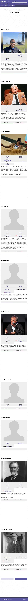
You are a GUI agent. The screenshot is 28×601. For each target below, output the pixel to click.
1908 (20, 487)
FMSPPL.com (10, 599)
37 (8, 161)
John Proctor (5, 260)
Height (23, 3)
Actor (20, 59)
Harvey (7, 107)
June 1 (6, 487)
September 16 (6, 160)
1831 (9, 487)
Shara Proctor (5, 131)
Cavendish (9, 491)
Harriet (7, 443)
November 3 (6, 235)
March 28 (19, 55)
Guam (8, 59)
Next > (21, 578)
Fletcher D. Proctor (7, 529)
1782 (22, 443)
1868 (8, 446)
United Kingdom (19, 110)
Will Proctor (4, 206)
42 (8, 236)
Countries (19, 3)
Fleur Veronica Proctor (8, 380)
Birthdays (10, 3)
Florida (20, 236)
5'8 (8, 164)
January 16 (6, 110)
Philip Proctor (5, 311)
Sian (7, 56)
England (24, 110)
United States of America (21, 235)
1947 (9, 110)
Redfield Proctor (6, 458)
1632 (9, 289)
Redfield (7, 484)
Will (7, 232)
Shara (7, 157)
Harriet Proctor (5, 417)
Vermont (5, 491)
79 (8, 111)
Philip (7, 337)
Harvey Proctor (5, 81)
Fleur (7, 405)
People (3, 3)
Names (6, 3)
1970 (22, 55)
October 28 (19, 443)
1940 (9, 340)
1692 (21, 289)
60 (24, 289)
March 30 (6, 289)
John (7, 286)
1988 (10, 160)
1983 (9, 235)
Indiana (20, 341)
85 (8, 341)
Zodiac (15, 3)
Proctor (20, 107)
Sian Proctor (5, 30)
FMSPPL (3, 1)
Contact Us (24, 599)
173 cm (6, 164)
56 (21, 56)
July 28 (6, 340)
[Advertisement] (14, 20)
